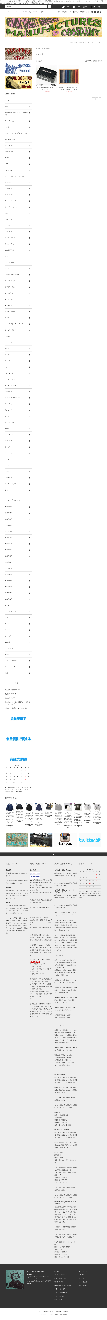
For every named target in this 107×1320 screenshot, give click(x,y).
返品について (58, 1282)
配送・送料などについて (64, 12)
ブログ (75, 12)
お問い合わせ (84, 12)
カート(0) (97, 7)
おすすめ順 (88, 61)
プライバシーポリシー (61, 1289)
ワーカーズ (42, 48)
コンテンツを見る (39, 12)
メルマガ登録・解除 (60, 1292)
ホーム (7, 12)
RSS (55, 1299)
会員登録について (10, 694)
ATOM (60, 1299)
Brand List (14, 12)
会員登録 (76, 7)
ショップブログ (59, 1296)
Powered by (53, 1314)
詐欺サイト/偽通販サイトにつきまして (17, 708)
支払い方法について (60, 1274)
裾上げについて (10, 698)
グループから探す (25, 12)
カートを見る (83, 1282)
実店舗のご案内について (12, 690)
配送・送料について (60, 1278)
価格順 (95, 61)
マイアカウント (83, 1271)
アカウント (66, 7)
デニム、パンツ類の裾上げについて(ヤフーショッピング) (17, 703)
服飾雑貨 (48, 48)
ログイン (86, 7)
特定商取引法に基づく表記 (62, 1285)
